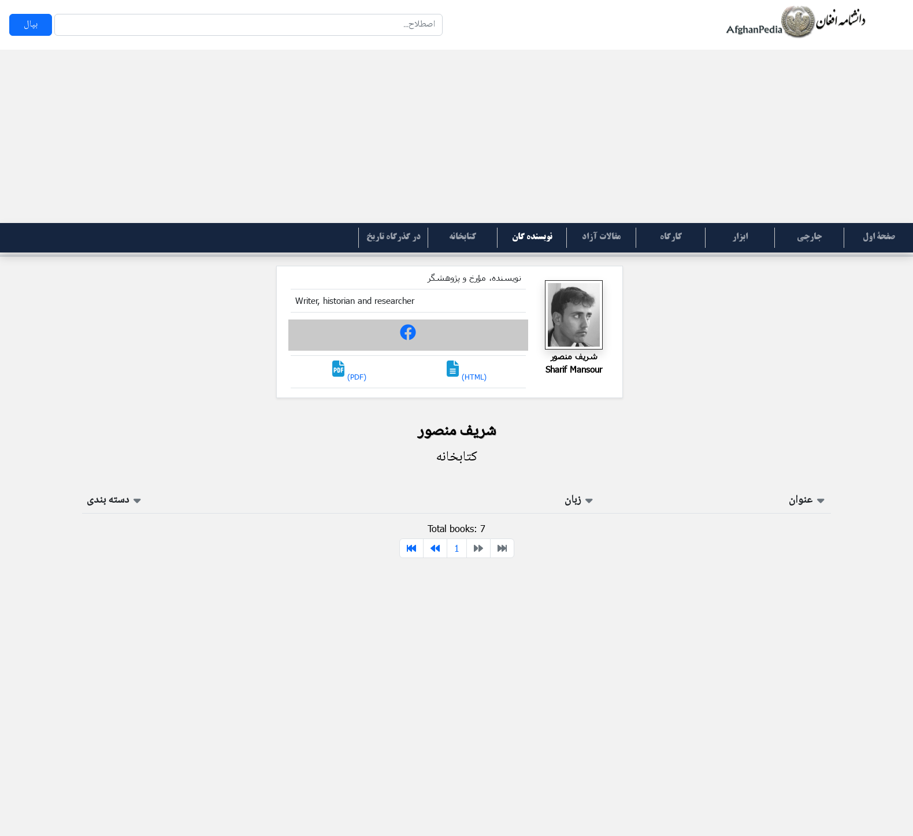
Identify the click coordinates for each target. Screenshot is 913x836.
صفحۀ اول (879, 237)
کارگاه (671, 237)
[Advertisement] (456, 136)
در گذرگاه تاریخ (393, 237)
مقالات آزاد (601, 237)
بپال (31, 24)
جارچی (809, 237)
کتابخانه (462, 237)
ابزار (740, 237)
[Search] (248, 25)
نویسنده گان (532, 237)
